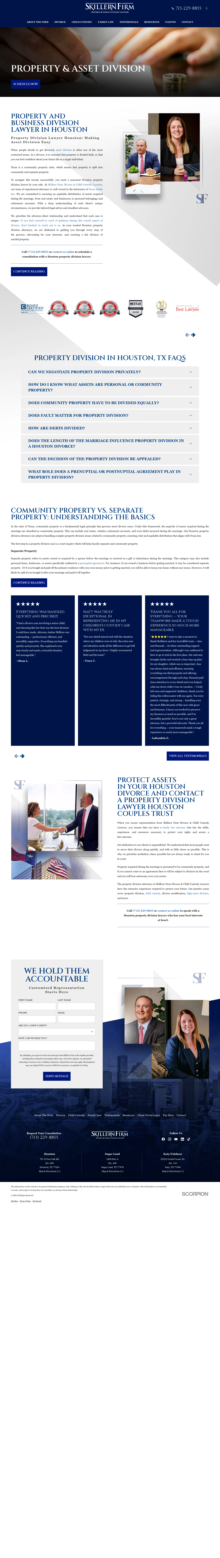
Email (61, 1013)
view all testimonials (188, 756)
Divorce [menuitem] (60, 22)
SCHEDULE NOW (25, 84)
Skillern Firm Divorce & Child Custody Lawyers (75, 184)
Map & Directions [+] (49, 1171)
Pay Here (168, 1115)
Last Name (64, 1000)
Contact (181, 1115)
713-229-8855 (188, 8)
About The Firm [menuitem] (37, 22)
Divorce (60, 1115)
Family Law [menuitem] (106, 22)
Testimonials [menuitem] (129, 22)
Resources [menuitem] (151, 22)
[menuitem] (14, 1201)
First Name (25, 1000)
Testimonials (112, 1115)
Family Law (94, 1115)
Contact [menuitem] (187, 22)
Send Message (56, 1076)
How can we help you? (32, 1038)
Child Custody (76, 1115)
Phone (22, 1013)
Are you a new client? (32, 1025)
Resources (129, 1115)
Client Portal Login (149, 1115)
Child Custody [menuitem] (82, 22)
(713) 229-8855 (44, 1137)
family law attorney (174, 827)
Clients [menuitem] (170, 22)
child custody (152, 893)
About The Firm (43, 1115)
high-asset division (197, 893)
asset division (64, 149)
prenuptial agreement (92, 563)
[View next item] (193, 335)
